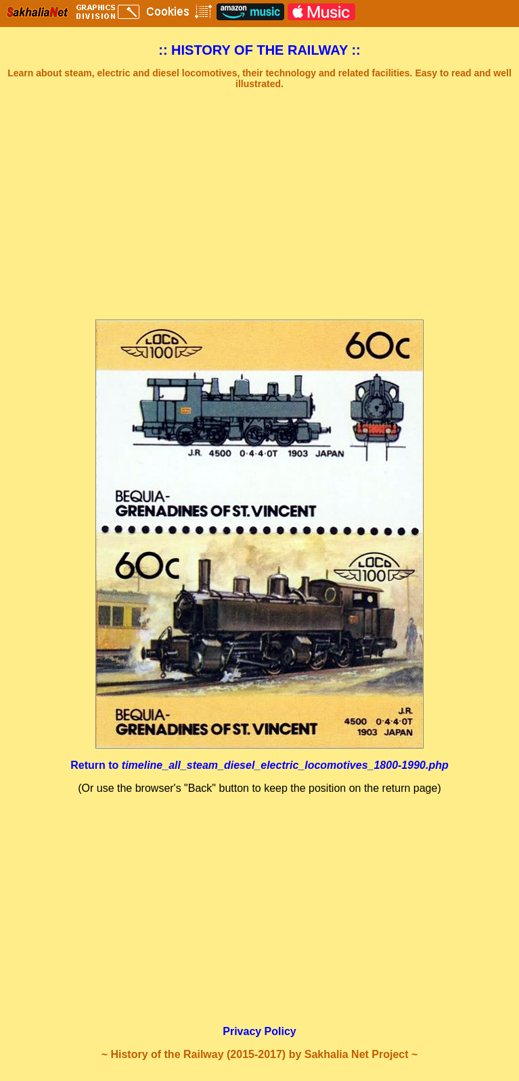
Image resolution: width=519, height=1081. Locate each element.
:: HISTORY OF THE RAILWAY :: (259, 50)
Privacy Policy (259, 1031)
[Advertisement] (259, 204)
